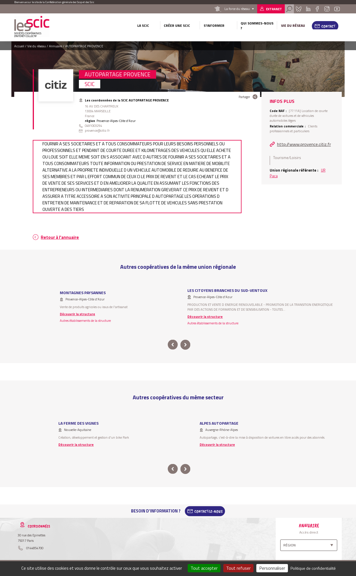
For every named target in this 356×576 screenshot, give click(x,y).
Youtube (337, 8)
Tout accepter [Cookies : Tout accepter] (204, 568)
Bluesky (298, 8)
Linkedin (308, 8)
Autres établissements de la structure (85, 320)
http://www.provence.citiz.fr (304, 144)
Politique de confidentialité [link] (313, 568)
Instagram (327, 8)
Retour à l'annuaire (60, 237)
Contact (328, 26)
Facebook (317, 8)
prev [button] (172, 344)
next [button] (185, 344)
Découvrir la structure (77, 314)
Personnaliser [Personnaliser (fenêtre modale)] (272, 568)
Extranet (274, 9)
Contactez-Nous (208, 511)
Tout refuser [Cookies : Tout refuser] (238, 568)
